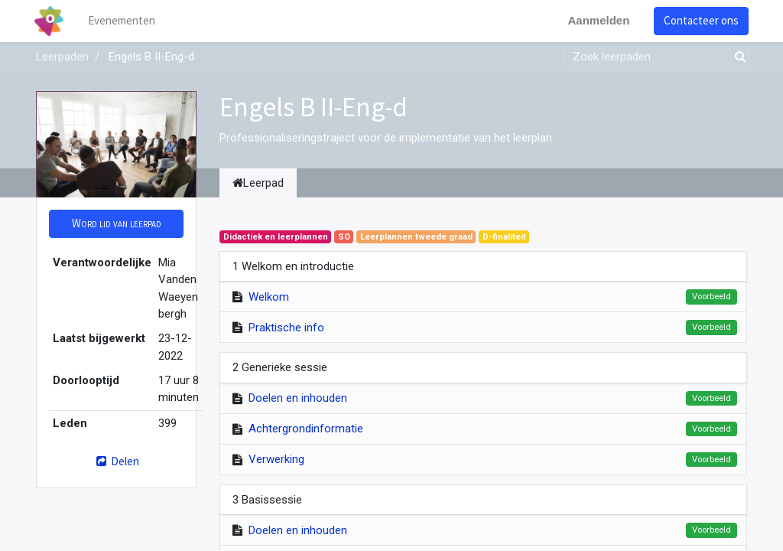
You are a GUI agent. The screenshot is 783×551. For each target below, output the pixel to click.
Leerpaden (62, 57)
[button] (116, 224)
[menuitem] (124, 21)
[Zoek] (737, 57)
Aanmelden (597, 20)
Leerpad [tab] (258, 183)
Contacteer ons (699, 20)
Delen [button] (115, 461)
